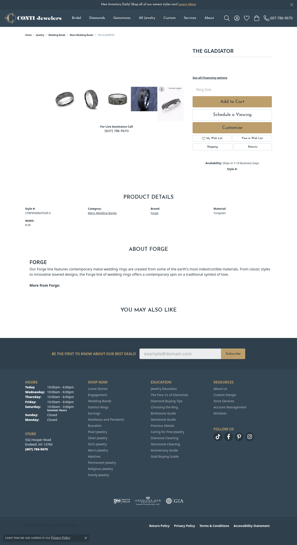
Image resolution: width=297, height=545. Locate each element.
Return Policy (159, 526)
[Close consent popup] (85, 538)
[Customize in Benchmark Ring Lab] (170, 103)
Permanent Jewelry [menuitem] (102, 463)
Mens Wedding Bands (81, 35)
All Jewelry (147, 18)
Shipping (212, 147)
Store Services (223, 401)
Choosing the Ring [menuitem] (164, 407)
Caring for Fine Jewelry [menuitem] (167, 432)
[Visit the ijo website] (121, 500)
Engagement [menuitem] (97, 395)
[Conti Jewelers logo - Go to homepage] (33, 18)
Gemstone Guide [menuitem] (163, 419)
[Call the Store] (36, 449)
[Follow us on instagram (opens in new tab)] (249, 436)
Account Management (229, 407)
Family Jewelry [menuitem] (98, 475)
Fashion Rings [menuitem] (98, 407)
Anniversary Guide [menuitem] (164, 450)
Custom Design (224, 395)
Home (28, 35)
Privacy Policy (184, 526)
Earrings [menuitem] (94, 413)
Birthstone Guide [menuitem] (163, 413)
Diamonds (97, 18)
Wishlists (219, 413)
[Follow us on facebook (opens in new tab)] (228, 436)
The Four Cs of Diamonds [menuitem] (169, 395)
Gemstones (122, 18)
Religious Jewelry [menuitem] (100, 469)
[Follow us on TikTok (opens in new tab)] (217, 436)
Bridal (76, 18)
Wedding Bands (56, 35)
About (209, 18)
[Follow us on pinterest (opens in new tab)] (239, 436)
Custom (169, 18)
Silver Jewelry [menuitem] (98, 438)
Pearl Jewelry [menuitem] (97, 432)
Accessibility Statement (252, 526)
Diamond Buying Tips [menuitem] (166, 401)
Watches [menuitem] (94, 456)
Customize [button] (232, 128)
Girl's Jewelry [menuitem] (97, 444)
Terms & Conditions (214, 526)
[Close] (291, 4)
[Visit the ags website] (147, 500)
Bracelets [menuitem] (95, 426)
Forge (154, 213)
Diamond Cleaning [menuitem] (164, 438)
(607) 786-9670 (116, 131)
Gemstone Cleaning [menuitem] (165, 444)
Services (190, 18)
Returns (252, 147)
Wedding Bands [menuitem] (99, 401)
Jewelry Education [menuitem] (164, 389)
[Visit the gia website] (175, 500)
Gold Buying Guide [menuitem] (164, 456)
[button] (227, 18)
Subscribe (233, 354)
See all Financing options (210, 78)
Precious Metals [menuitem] (162, 426)
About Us (220, 389)
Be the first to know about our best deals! (94, 354)
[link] (278, 18)
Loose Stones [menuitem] (98, 389)
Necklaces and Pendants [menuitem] (106, 419)
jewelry (40, 35)
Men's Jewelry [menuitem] (98, 450)
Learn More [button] (187, 4)
